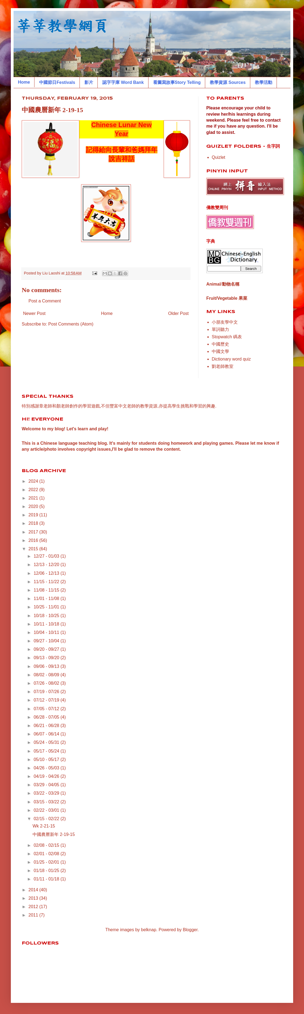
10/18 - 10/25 (47, 615)
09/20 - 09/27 (47, 649)
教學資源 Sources (228, 82)
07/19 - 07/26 (47, 691)
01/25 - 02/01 (47, 862)
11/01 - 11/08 (47, 598)
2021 (33, 498)
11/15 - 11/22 (47, 581)
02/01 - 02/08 (47, 853)
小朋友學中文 (225, 322)
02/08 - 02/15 (47, 845)
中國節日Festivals (57, 82)
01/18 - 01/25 (47, 870)
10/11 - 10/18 (47, 624)
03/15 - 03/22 (47, 802)
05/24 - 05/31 (47, 742)
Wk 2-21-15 (44, 826)
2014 (33, 889)
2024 (33, 481)
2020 (33, 506)
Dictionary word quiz (231, 359)
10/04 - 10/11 (47, 632)
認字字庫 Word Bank (123, 82)
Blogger (190, 929)
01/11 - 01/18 (47, 879)
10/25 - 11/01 (47, 607)
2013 (33, 898)
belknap (148, 929)
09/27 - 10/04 (47, 641)
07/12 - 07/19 (47, 700)
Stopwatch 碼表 (227, 336)
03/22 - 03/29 (47, 793)
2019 (33, 515)
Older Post (178, 313)
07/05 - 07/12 (47, 708)
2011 (33, 915)
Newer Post (34, 313)
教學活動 (263, 82)
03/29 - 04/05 (47, 784)
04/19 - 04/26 (47, 776)
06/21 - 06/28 (47, 725)
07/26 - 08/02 (47, 683)
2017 (33, 532)
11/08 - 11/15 (47, 590)
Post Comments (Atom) (70, 324)
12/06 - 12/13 (47, 573)
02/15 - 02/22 (47, 818)
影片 (88, 82)
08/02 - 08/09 (47, 674)
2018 (33, 523)
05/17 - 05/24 (47, 751)
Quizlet (218, 157)
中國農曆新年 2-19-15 (54, 834)
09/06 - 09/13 (47, 666)
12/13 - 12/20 (47, 564)
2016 (33, 540)
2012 (33, 906)
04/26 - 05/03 (47, 768)
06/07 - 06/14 (47, 734)
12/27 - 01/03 (47, 556)
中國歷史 (220, 344)
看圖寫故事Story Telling (177, 82)
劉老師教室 (222, 366)
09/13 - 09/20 (47, 657)
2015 (33, 549)
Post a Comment (44, 301)
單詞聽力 (220, 329)
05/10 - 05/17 (47, 759)
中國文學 (220, 351)
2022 (33, 489)
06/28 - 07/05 (47, 717)
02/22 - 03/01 (47, 810)
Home (24, 82)
